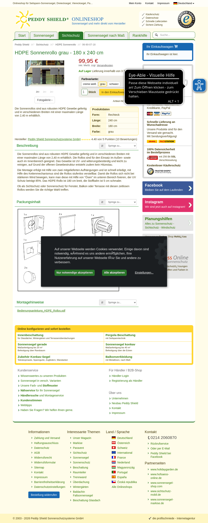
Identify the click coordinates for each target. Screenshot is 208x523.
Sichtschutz (71, 35)
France (119, 457)
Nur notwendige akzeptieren (74, 272)
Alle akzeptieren (114, 272)
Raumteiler (79, 472)
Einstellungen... (144, 272)
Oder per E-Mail (160, 448)
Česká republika (124, 482)
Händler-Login (120, 375)
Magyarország (123, 467)
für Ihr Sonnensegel (40, 390)
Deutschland (183, 3)
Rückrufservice (159, 86)
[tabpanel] (45, 73)
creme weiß (89, 84)
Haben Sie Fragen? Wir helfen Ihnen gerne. (47, 410)
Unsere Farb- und (39, 385)
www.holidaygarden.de (164, 469)
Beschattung (80, 467)
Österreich (121, 443)
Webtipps (26, 405)
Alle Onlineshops (122, 486)
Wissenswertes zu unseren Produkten (43, 375)
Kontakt (149, 3)
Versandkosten (105, 65)
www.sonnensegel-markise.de (162, 501)
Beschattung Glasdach (86, 500)
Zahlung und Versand (47, 438)
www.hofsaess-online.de (160, 476)
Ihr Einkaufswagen (162, 47)
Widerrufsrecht (43, 457)
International (122, 452)
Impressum (163, 3)
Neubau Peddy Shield (125, 403)
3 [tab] (52, 92)
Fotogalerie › (44, 100)
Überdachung (81, 482)
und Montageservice (42, 395)
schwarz (114, 84)
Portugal (119, 472)
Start (22, 35)
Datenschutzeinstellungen (48, 486)
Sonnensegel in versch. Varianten (41, 380)
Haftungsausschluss (46, 443)
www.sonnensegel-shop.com (162, 484)
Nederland (121, 462)
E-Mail (159, 90)
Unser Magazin (82, 438)
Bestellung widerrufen (44, 494)
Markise (77, 443)
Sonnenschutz (81, 462)
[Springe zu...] (121, 146)
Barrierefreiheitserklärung (48, 482)
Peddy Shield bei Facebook (161, 455)
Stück (92, 92)
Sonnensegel (44, 35)
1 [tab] (38, 92)
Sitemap (39, 467)
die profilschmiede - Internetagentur (174, 518)
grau (102, 84)
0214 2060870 (158, 81)
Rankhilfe (140, 35)
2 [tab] (45, 92)
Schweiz (119, 447)
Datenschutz (41, 447)
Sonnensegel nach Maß (106, 35)
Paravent (78, 447)
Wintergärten (80, 486)
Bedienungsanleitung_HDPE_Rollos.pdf (41, 310)
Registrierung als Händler (127, 380)
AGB (37, 452)
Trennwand (80, 477)
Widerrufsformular (45, 462)
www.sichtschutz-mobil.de (161, 493)
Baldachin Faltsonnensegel (83, 493)
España (119, 477)
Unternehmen (120, 398)
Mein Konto (135, 3)
